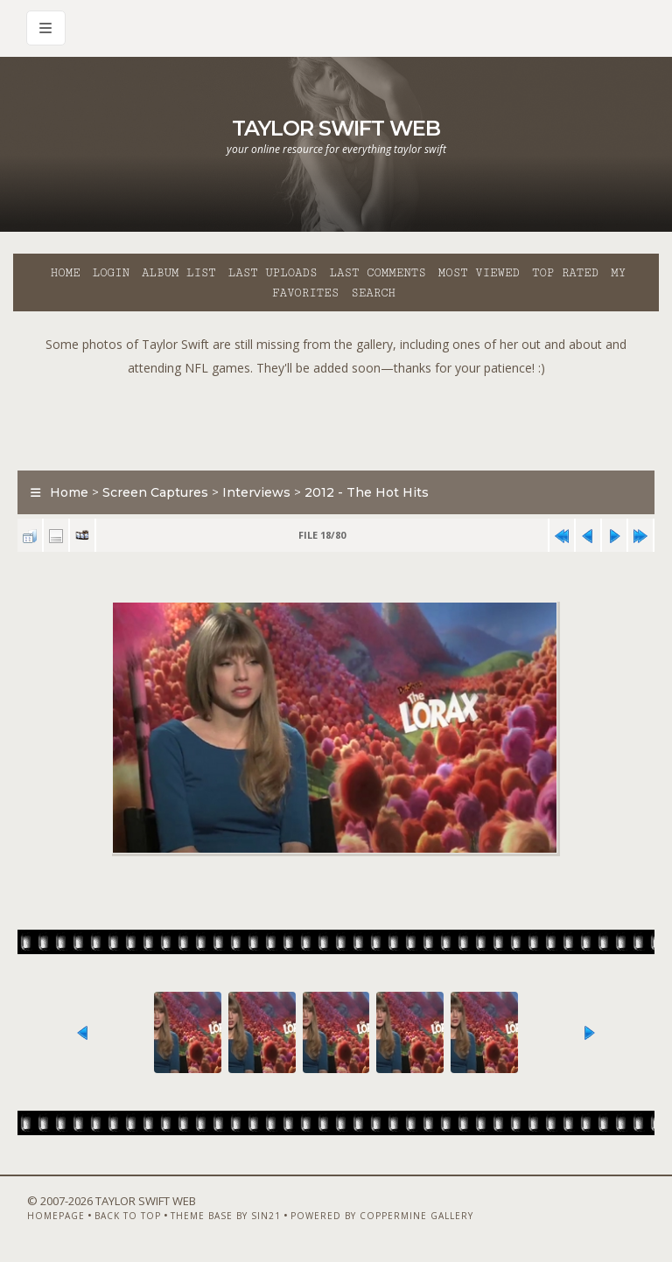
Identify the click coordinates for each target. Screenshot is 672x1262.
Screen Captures (155, 492)
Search (373, 293)
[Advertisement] (336, 419)
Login (111, 273)
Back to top (127, 1216)
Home (65, 273)
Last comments (378, 273)
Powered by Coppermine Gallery (381, 1216)
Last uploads (273, 273)
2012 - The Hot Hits (366, 492)
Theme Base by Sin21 (226, 1216)
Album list (179, 273)
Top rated (565, 273)
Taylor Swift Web (336, 128)
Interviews (256, 492)
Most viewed (479, 273)
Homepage (56, 1216)
